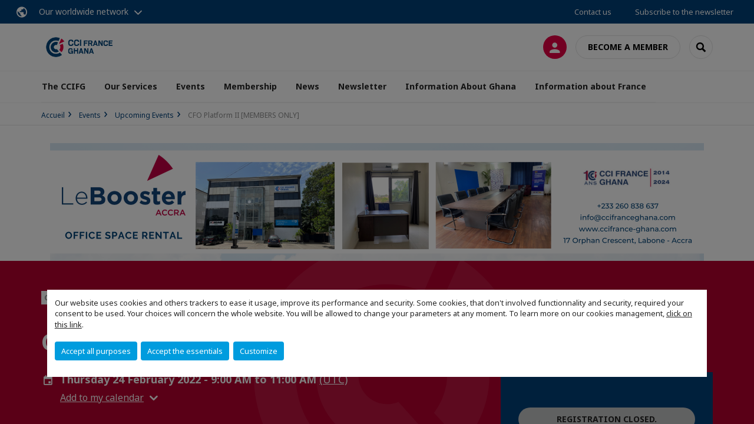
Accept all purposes (96, 351)
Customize (258, 351)
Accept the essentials (185, 351)
